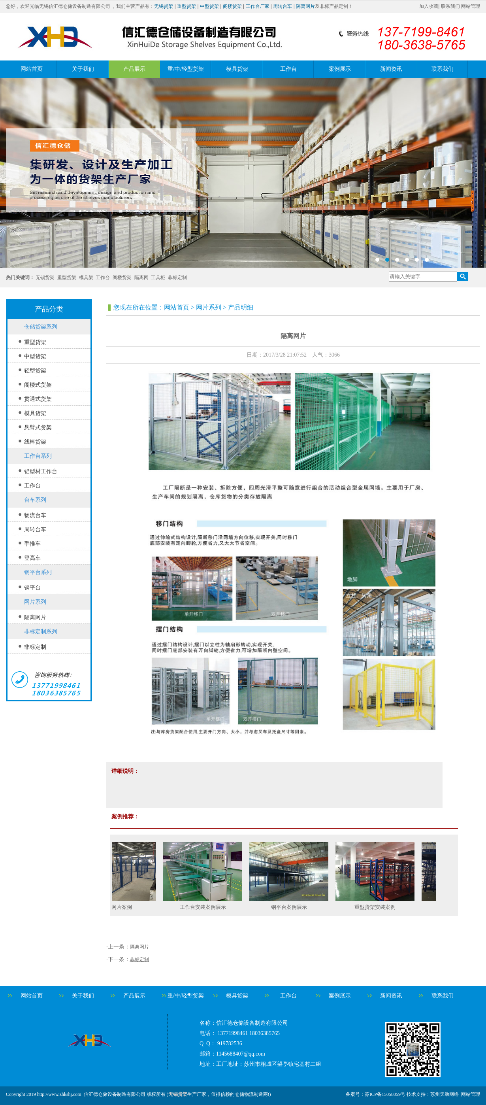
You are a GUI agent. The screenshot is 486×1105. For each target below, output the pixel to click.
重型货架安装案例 (378, 907)
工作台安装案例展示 (207, 907)
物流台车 (35, 515)
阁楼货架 (232, 6)
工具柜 (158, 277)
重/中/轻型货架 (186, 69)
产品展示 (134, 69)
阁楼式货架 (38, 385)
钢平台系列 (38, 572)
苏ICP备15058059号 (385, 1094)
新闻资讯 (391, 69)
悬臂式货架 (38, 428)
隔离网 (141, 277)
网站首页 (32, 69)
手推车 (32, 544)
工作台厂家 (257, 6)
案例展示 (340, 69)
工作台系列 (38, 456)
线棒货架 (35, 442)
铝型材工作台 (40, 471)
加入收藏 (428, 6)
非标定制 (177, 277)
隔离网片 (305, 6)
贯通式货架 (38, 399)
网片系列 (35, 602)
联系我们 (450, 6)
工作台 (288, 69)
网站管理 (470, 6)
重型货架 (186, 6)
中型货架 (209, 6)
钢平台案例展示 (293, 907)
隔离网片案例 (120, 907)
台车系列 (35, 500)
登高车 (32, 558)
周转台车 (282, 6)
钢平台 (32, 588)
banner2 (243, 173)
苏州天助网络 (444, 1094)
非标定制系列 (40, 632)
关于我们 (83, 69)
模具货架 (237, 69)
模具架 (86, 277)
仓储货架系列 (40, 327)
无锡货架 (163, 6)
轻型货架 (35, 371)
